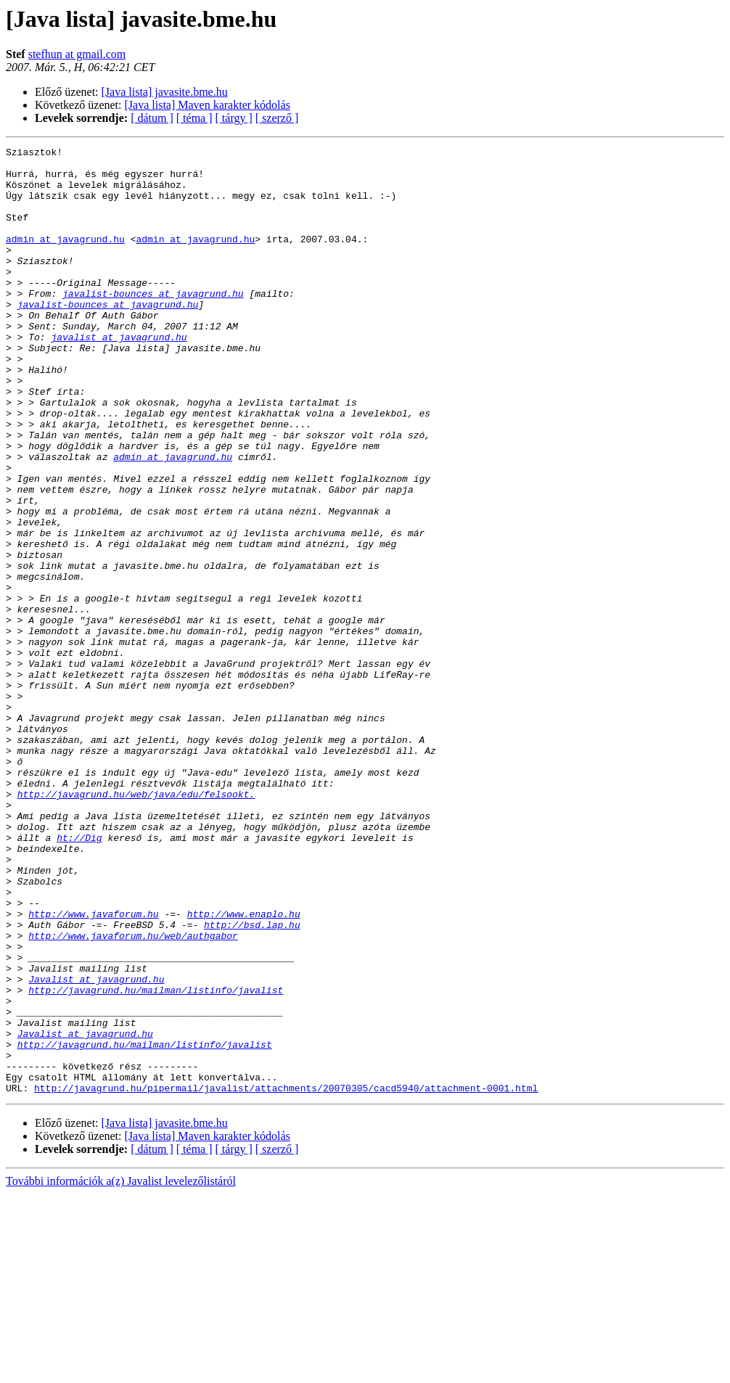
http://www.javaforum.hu (93, 1068)
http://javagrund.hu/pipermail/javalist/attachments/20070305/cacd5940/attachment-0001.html (286, 1277)
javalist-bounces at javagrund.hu (153, 323)
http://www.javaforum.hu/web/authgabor (133, 1094)
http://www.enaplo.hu (243, 1068)
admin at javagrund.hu (65, 258)
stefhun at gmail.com (77, 54)
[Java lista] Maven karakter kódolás (207, 105)
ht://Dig (79, 976)
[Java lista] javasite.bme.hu (165, 92)
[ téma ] (194, 118)
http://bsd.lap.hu (252, 1081)
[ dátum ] (152, 118)
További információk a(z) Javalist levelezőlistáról (121, 1370)
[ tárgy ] (234, 118)
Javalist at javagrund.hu (96, 1146)
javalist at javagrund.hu (118, 375)
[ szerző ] (277, 118)
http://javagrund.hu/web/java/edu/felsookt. (136, 924)
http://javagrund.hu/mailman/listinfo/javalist (155, 1159)
